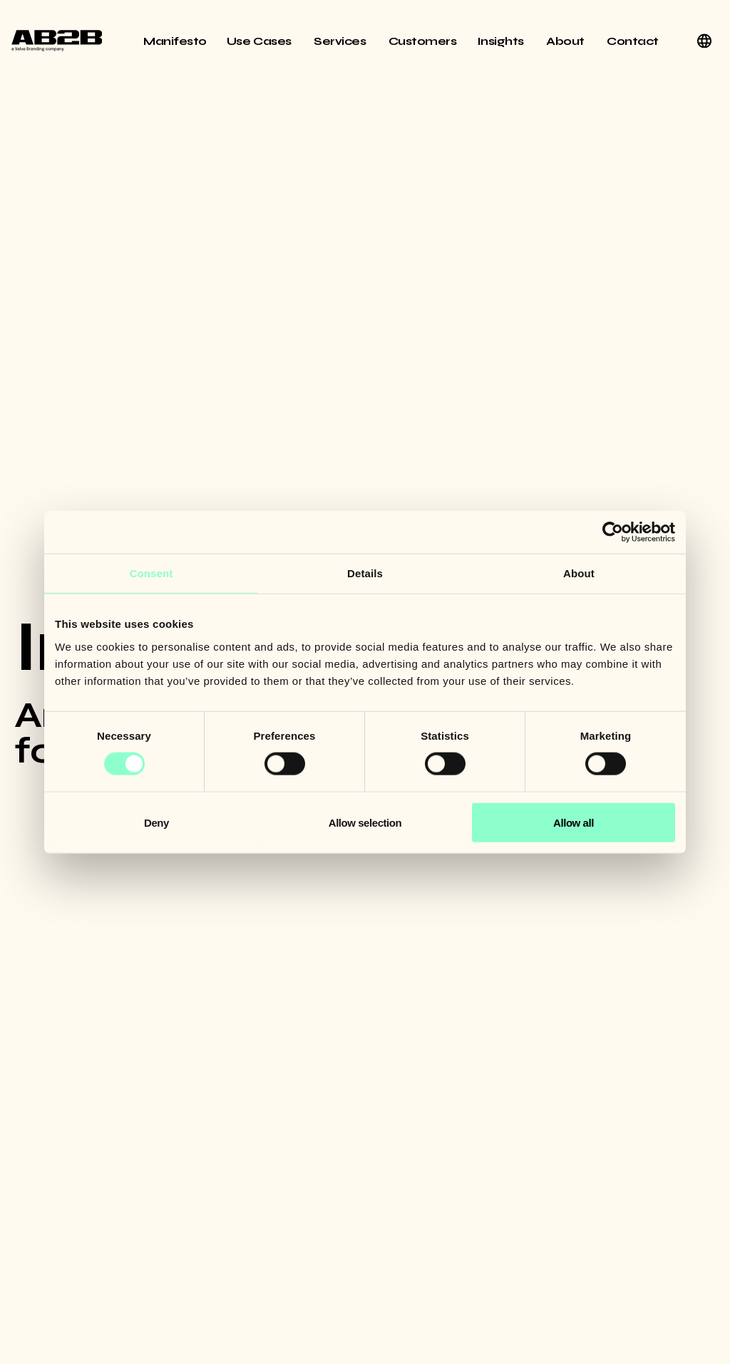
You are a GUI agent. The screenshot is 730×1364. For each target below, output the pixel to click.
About (566, 41)
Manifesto (175, 41)
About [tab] (579, 573)
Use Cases (260, 41)
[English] (704, 40)
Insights (502, 41)
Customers (423, 41)
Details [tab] (365, 573)
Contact (633, 41)
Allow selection (365, 822)
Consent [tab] (151, 573)
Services (341, 41)
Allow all (573, 822)
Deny (156, 822)
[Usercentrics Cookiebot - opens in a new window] (612, 532)
